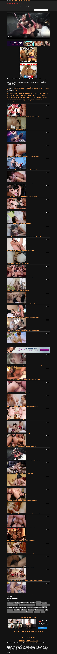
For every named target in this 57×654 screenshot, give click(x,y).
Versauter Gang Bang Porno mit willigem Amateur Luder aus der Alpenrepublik (23, 317)
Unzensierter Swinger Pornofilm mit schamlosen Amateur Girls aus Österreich (22, 303)
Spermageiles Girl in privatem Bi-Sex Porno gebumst (17, 129)
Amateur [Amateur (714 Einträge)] (16, 93)
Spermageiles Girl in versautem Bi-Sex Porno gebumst (18, 290)
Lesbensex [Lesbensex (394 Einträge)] (13, 99)
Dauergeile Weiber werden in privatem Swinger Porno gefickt (19, 142)
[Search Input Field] (40, 10)
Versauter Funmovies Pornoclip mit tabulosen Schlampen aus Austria (21, 210)
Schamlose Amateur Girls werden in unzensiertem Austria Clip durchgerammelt (23, 156)
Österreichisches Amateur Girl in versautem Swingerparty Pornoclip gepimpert (23, 116)
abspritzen (13, 88)
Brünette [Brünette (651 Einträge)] (39, 93)
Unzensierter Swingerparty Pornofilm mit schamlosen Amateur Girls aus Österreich (23, 379)
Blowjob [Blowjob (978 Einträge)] (34, 93)
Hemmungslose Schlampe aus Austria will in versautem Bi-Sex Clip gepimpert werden (24, 460)
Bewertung (17, 6)
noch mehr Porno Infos (11, 84)
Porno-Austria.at (15, 3)
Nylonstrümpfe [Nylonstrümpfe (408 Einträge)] (11, 101)
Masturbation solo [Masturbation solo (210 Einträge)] (27, 99)
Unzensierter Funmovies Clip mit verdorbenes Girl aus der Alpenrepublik (21, 446)
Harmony (15, 90)
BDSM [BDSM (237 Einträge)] (25, 93)
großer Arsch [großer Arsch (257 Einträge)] (22, 97)
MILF (48, 88)
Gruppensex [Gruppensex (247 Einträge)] (29, 97)
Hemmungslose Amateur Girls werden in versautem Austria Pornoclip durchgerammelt (24, 580)
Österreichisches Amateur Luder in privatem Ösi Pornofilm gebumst (20, 392)
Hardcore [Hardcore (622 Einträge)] (35, 97)
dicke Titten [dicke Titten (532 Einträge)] (24, 95)
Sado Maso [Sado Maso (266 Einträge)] (27, 101)
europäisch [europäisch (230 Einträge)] (10, 97)
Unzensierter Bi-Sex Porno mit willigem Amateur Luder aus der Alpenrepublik (22, 406)
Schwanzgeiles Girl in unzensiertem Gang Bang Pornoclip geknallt (20, 567)
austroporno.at (15, 0)
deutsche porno (27, 0)
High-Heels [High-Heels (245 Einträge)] (41, 97)
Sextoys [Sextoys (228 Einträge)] (32, 101)
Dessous (29, 88)
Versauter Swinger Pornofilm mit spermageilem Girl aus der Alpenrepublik (22, 486)
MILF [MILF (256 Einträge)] (33, 99)
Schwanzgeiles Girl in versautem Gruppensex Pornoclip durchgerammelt (21, 277)
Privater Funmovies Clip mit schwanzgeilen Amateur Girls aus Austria (21, 540)
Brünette (26, 88)
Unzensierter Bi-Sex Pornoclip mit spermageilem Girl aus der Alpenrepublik (22, 169)
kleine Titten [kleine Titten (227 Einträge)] (17, 609)
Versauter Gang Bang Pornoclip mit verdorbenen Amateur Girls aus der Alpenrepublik (24, 236)
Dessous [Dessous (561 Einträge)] (45, 93)
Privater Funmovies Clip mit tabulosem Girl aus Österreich (18, 263)
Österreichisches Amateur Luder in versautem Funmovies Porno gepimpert (22, 500)
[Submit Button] (47, 10)
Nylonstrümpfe (9, 89)
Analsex (16, 88)
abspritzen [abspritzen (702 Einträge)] (10, 93)
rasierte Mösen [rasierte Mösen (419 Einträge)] (19, 101)
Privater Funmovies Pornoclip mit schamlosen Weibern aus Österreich (21, 527)
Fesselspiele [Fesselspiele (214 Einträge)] (16, 97)
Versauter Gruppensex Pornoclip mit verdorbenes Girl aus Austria (20, 473)
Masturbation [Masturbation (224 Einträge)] (19, 99)
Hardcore (45, 88)
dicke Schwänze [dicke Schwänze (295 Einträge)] (16, 95)
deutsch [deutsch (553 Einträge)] (9, 95)
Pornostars (22, 6)
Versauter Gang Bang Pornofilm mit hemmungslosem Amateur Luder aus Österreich (24, 513)
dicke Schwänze (35, 88)
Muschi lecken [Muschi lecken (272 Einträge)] (38, 99)
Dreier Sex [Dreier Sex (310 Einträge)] (30, 95)
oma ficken (21, 0)
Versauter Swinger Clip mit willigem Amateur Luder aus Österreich (20, 250)
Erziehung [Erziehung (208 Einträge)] (43, 95)
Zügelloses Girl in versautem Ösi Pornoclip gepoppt (17, 419)
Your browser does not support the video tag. (28, 26)
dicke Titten (40, 88)
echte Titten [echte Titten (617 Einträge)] (36, 95)
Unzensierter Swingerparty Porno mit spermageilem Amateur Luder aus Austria (23, 330)
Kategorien (11, 6)
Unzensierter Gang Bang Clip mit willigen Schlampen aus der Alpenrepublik (22, 196)
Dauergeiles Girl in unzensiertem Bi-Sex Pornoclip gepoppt (19, 223)
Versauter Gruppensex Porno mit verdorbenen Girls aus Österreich (20, 553)
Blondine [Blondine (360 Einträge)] (29, 93)
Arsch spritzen (21, 88)
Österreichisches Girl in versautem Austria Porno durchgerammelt (20, 433)
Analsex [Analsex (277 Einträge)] (21, 93)
